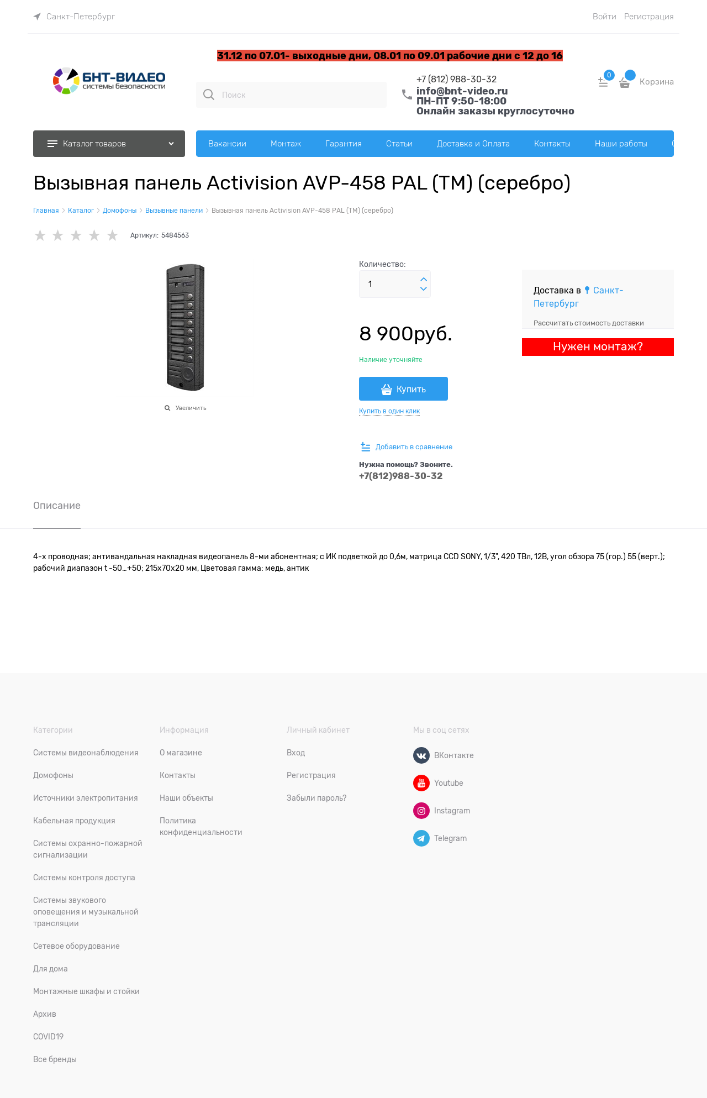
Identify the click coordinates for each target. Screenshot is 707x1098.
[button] (424, 279)
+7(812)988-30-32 (401, 476)
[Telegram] (421, 838)
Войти (604, 16)
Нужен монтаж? (598, 346)
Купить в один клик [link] (389, 411)
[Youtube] (421, 783)
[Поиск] (208, 94)
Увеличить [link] (191, 407)
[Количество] (395, 284)
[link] (74, 16)
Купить (411, 390)
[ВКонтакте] (421, 755)
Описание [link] (57, 506)
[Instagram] (421, 810)
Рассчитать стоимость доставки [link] (589, 323)
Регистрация (649, 16)
